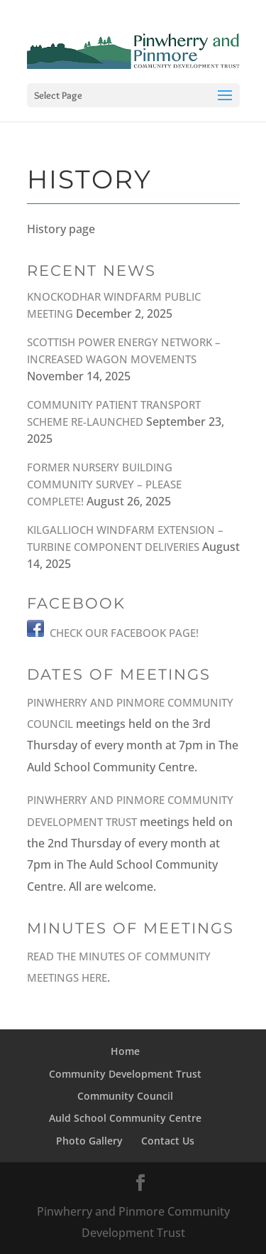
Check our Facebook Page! (124, 633)
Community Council (125, 1096)
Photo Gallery (89, 1140)
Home (125, 1051)
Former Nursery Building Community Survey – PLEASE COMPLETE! (104, 484)
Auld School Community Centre (125, 1118)
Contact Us (167, 1140)
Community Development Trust (125, 1074)
